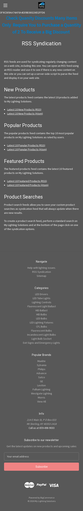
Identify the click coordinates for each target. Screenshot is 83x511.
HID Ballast (41, 310)
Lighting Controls (41, 302)
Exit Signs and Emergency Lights (41, 342)
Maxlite (41, 361)
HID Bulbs (41, 314)
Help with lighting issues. (41, 267)
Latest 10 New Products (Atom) (25, 113)
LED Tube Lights (41, 298)
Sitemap (41, 276)
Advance (41, 373)
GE (41, 381)
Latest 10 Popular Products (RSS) (26, 145)
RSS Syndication (41, 272)
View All (41, 401)
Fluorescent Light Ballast (41, 306)
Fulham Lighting (41, 389)
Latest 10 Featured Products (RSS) (27, 181)
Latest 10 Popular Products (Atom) (27, 149)
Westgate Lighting (41, 393)
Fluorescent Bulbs (41, 330)
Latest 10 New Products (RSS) (24, 109)
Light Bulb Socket (41, 338)
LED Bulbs (41, 318)
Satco (41, 377)
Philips (41, 369)
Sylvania (41, 365)
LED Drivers (41, 294)
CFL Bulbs (41, 326)
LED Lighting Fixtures (41, 322)
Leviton (41, 385)
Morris (41, 397)
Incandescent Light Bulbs (41, 334)
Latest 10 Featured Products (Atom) (27, 185)
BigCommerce (47, 497)
